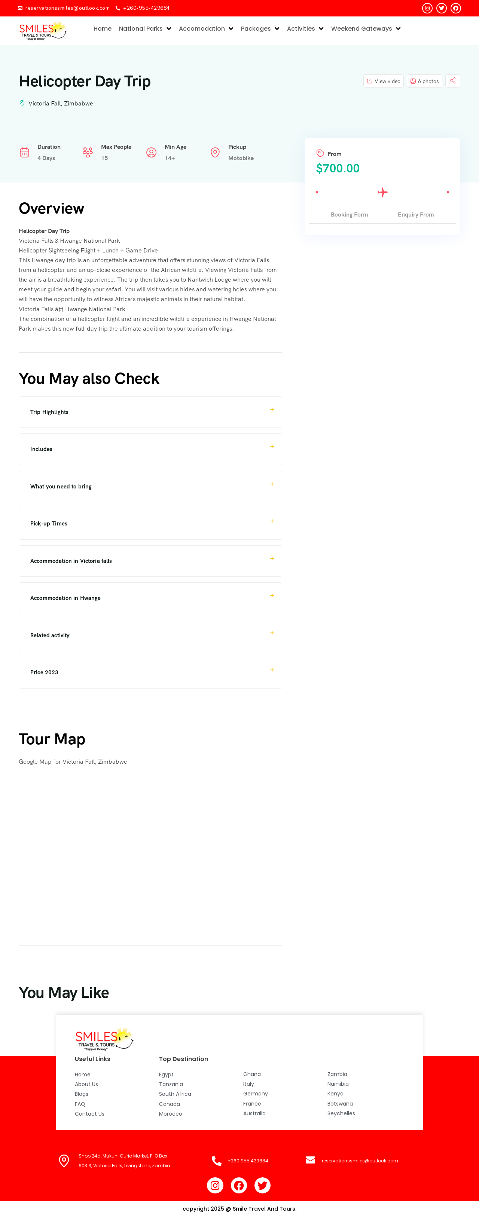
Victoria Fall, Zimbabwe (60, 103)
